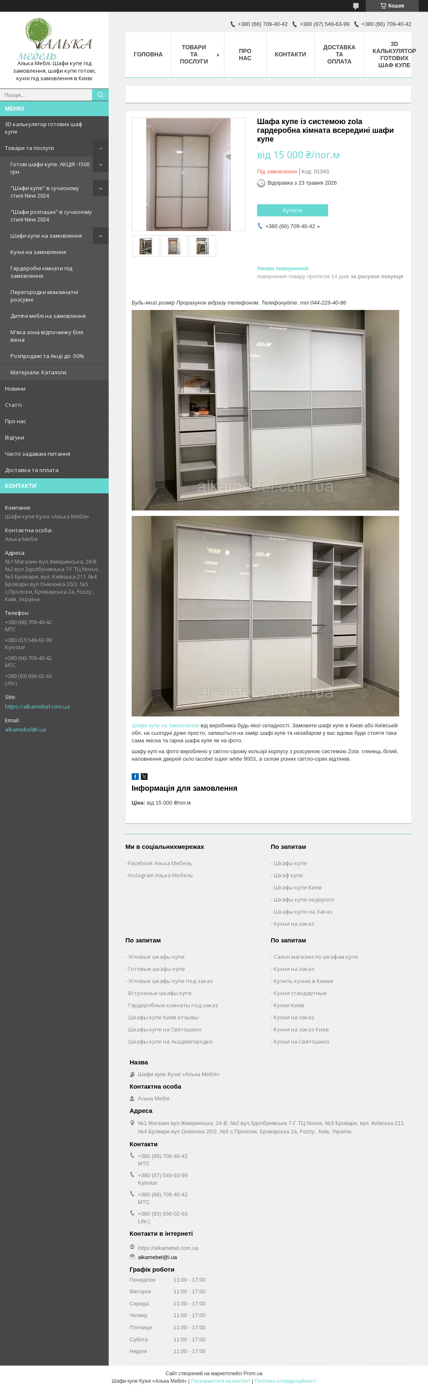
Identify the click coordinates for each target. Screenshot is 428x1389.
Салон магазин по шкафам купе (316, 956)
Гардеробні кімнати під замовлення (41, 271)
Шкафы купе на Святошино (164, 1029)
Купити (292, 210)
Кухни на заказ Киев (301, 1029)
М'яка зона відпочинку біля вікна (46, 335)
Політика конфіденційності (285, 1381)
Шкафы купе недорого (304, 899)
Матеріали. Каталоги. (38, 372)
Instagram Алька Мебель (160, 875)
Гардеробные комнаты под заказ (173, 1005)
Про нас (15, 421)
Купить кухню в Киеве (304, 981)
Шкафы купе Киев (298, 887)
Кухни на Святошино (301, 1041)
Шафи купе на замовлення (46, 235)
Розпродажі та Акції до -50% (47, 356)
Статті (13, 405)
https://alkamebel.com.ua (37, 706)
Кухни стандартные (300, 993)
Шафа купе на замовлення (165, 725)
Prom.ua (253, 1373)
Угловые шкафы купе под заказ (170, 981)
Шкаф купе (288, 875)
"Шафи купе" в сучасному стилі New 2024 (44, 191)
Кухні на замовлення (38, 252)
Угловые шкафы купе (156, 956)
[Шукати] (100, 95)
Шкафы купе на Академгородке (170, 1041)
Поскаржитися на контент (220, 1381)
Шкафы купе (290, 863)
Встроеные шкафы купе (160, 993)
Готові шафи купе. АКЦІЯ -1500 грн (49, 167)
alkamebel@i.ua (25, 729)
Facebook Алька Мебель (160, 863)
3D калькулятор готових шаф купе (43, 127)
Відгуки (14, 437)
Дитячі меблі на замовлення (48, 316)
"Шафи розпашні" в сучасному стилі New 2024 (51, 215)
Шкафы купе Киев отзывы (163, 1017)
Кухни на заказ (294, 923)
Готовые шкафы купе (156, 969)
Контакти (290, 54)
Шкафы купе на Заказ (303, 911)
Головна (148, 54)
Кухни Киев (289, 1005)
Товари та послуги (29, 148)
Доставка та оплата (32, 470)
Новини (15, 388)
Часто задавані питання (37, 453)
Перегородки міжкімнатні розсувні (44, 295)
